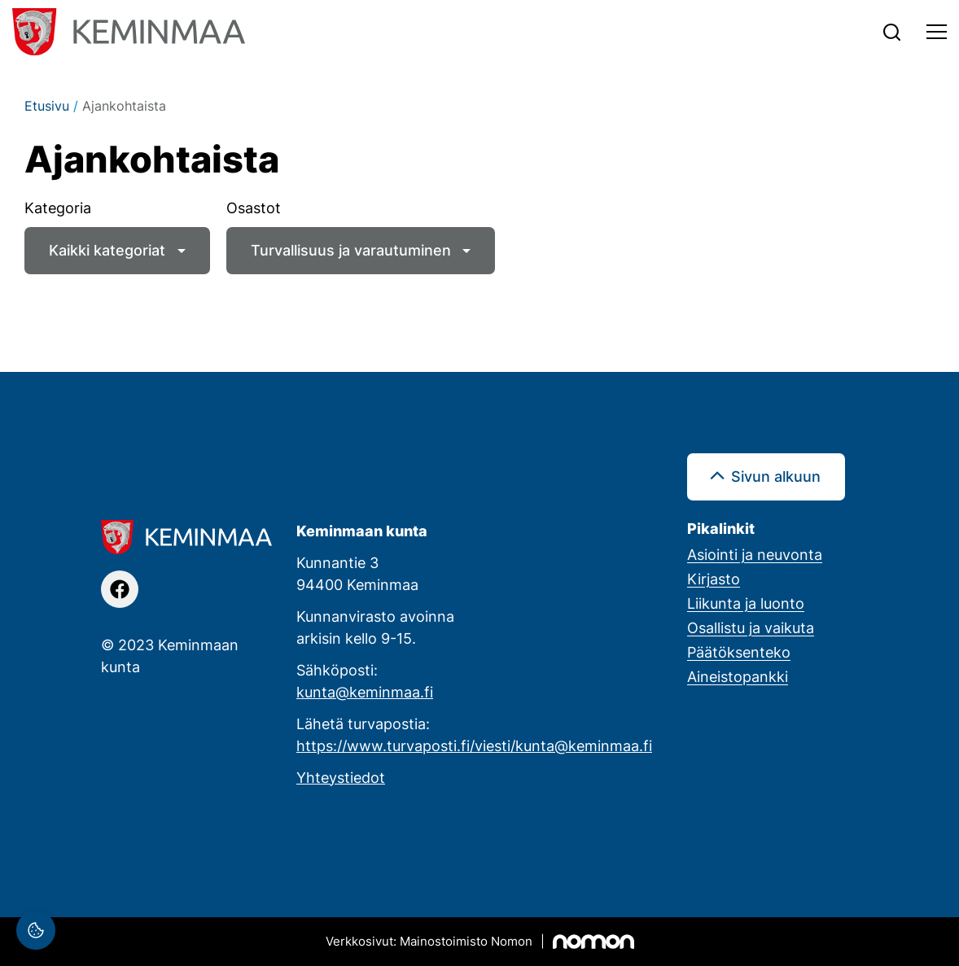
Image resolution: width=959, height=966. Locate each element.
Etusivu (46, 106)
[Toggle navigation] (936, 31)
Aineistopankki (737, 676)
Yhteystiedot (340, 777)
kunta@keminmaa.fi (364, 691)
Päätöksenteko (738, 652)
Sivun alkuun (776, 476)
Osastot (253, 207)
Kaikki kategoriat (107, 249)
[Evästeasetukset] (35, 930)
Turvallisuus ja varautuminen (351, 249)
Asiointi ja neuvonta (754, 554)
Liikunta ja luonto (745, 603)
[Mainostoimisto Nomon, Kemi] (480, 941)
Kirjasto (713, 578)
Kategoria (57, 207)
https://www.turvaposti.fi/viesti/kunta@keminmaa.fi (474, 745)
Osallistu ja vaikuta (750, 627)
